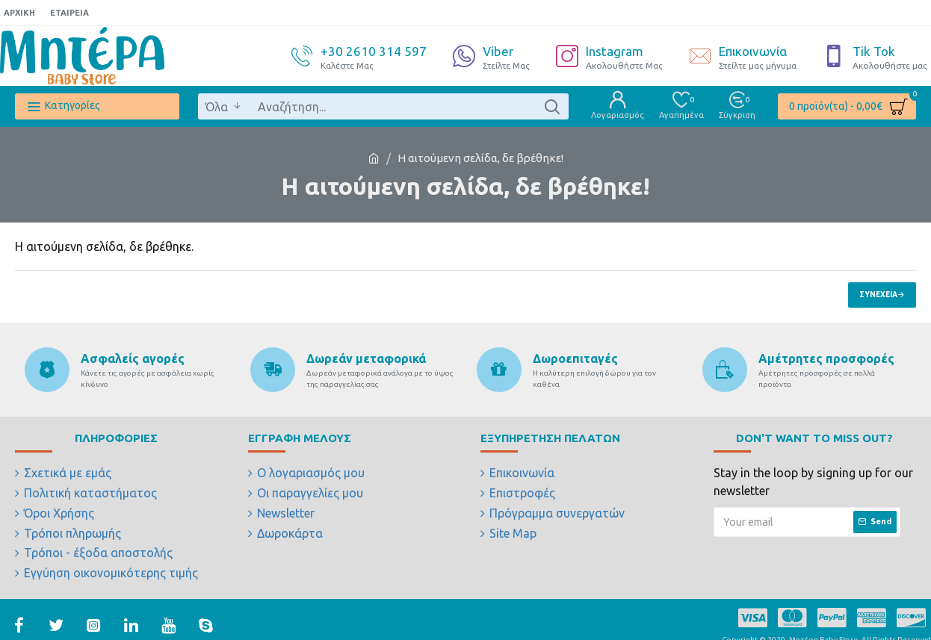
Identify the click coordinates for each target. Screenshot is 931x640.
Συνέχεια (878, 295)
